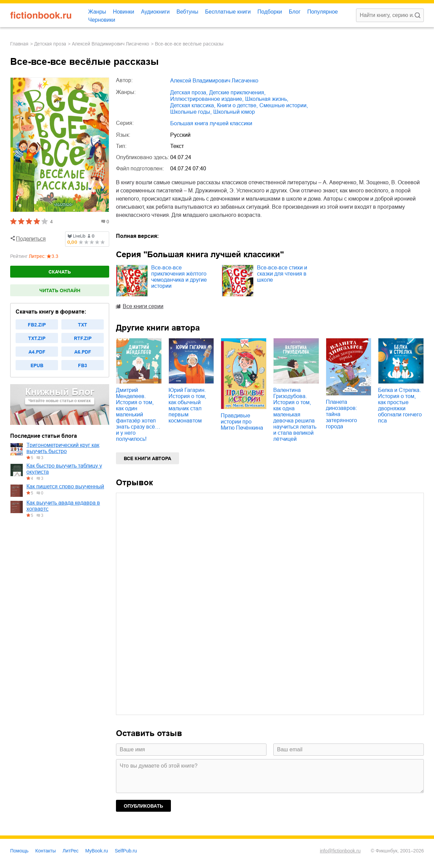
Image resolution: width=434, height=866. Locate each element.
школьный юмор (234, 112)
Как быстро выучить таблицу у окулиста (64, 469)
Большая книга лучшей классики (211, 123)
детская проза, (189, 92)
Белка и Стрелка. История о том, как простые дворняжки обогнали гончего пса (400, 405)
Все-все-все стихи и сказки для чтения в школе (282, 274)
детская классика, (192, 105)
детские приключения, (237, 92)
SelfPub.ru (126, 850)
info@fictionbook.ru (340, 850)
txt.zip (36, 338)
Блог (295, 12)
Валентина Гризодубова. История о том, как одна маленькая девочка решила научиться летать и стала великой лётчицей (294, 414)
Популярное (322, 12)
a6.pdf (82, 352)
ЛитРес (71, 850)
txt (82, 324)
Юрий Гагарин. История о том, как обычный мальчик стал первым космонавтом (187, 405)
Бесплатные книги (228, 12)
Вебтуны (187, 12)
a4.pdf (36, 352)
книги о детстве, (237, 105)
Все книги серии (143, 306)
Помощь (19, 850)
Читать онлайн (59, 290)
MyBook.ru (96, 850)
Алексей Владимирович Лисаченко (110, 43)
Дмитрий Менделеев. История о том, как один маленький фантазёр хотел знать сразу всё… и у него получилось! (138, 414)
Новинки (123, 12)
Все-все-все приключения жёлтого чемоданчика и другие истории (179, 277)
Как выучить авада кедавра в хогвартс (63, 506)
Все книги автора (147, 458)
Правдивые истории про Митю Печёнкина (242, 422)
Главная (19, 43)
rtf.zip (83, 338)
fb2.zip (37, 324)
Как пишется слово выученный (65, 486)
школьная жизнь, (266, 99)
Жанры (97, 12)
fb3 (82, 365)
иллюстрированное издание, (206, 99)
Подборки (269, 12)
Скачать (59, 272)
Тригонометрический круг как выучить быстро (62, 448)
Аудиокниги (155, 12)
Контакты (45, 850)
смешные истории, (283, 105)
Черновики (101, 20)
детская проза (50, 43)
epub (37, 365)
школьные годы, (191, 112)
